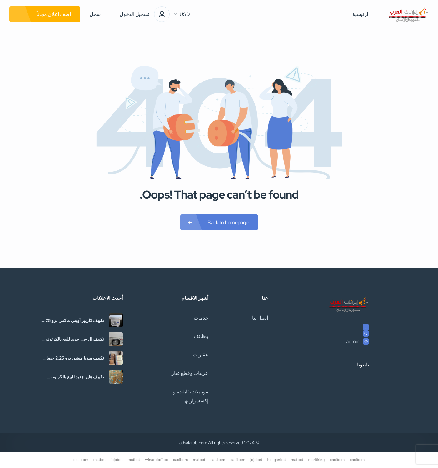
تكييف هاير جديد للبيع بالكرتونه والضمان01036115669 (77, 377)
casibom (357, 459)
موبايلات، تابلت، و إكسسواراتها (190, 396)
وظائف (201, 336)
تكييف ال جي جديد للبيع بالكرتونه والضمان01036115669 (75, 339)
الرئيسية (361, 14)
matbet (297, 459)
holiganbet (276, 459)
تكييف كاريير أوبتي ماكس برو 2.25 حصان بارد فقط (73, 320)
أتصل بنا (260, 318)
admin (353, 341)
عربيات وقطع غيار (190, 373)
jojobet (256, 459)
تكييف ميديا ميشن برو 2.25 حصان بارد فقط (73, 358)
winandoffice (156, 459)
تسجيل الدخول (134, 14)
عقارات (200, 354)
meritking (316, 459)
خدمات (201, 318)
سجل (95, 14)
